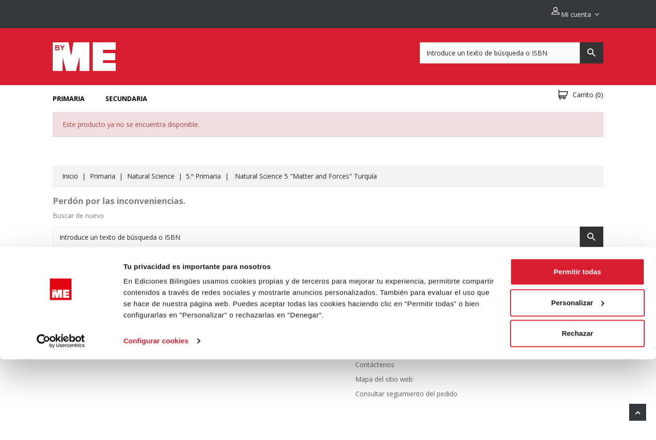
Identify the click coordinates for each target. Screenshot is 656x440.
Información (519, 294)
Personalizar (577, 383)
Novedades (249, 315)
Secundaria (126, 93)
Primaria (69, 93)
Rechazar (577, 414)
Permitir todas (577, 352)
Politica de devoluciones (392, 315)
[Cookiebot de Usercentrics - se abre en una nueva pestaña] (61, 422)
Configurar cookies (156, 421)
